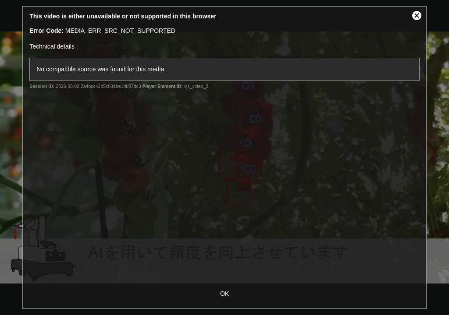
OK (224, 293)
